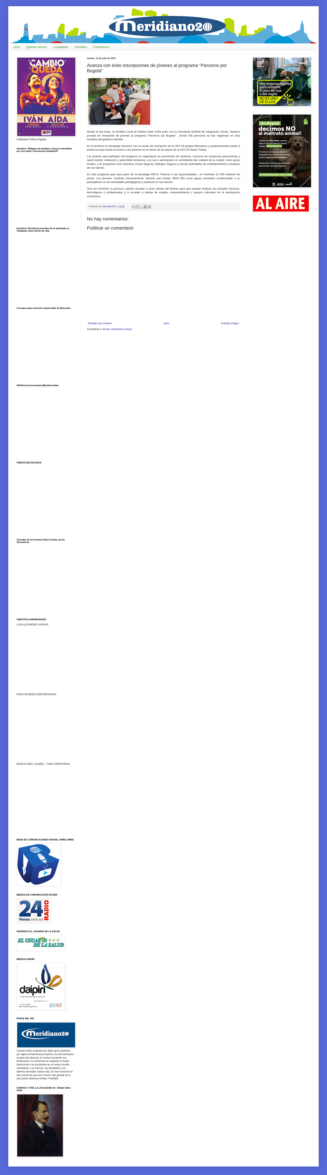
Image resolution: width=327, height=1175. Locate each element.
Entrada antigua (230, 323)
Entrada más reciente (100, 323)
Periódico (81, 47)
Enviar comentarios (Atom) (117, 329)
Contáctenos (101, 47)
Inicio (16, 47)
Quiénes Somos (36, 47)
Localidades (61, 47)
